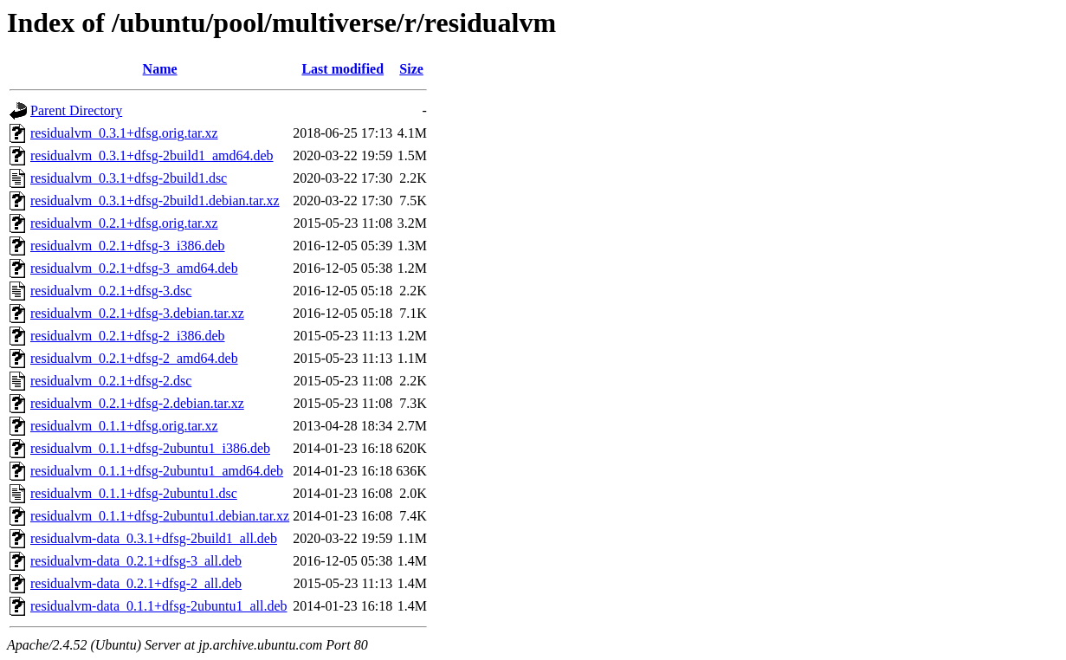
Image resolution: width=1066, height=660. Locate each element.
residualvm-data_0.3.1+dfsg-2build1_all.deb (153, 538)
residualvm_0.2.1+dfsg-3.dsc (110, 290)
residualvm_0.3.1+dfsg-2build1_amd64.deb (152, 155)
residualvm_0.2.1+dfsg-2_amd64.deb (134, 358)
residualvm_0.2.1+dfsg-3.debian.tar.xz (137, 313)
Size (411, 68)
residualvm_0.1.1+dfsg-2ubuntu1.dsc (133, 493)
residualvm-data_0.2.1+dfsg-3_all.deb (136, 560)
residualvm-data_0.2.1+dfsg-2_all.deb (136, 583)
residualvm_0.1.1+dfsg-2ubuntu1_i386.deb (150, 448)
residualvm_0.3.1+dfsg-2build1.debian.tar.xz (155, 200)
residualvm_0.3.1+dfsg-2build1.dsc (128, 178)
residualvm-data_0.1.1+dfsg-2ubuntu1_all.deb (158, 606)
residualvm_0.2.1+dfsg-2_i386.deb (127, 335)
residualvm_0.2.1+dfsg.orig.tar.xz (124, 223)
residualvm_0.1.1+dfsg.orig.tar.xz (124, 425)
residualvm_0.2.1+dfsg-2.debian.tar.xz (137, 403)
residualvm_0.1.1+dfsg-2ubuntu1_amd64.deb (156, 470)
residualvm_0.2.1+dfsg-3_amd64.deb (134, 268)
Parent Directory (76, 110)
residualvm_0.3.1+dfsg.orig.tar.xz (124, 133)
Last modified (342, 68)
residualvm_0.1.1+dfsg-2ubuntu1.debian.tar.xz (159, 515)
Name (160, 68)
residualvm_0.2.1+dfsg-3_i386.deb (127, 245)
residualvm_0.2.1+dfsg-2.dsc (110, 380)
